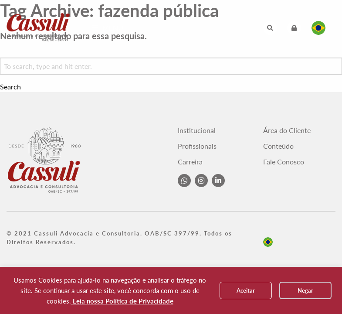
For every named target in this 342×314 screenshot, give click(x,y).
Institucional (197, 130)
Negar (305, 290)
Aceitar (246, 290)
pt (268, 242)
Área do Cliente (287, 130)
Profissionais (197, 146)
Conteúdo (278, 146)
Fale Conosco (283, 161)
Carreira (190, 161)
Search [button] (10, 86)
